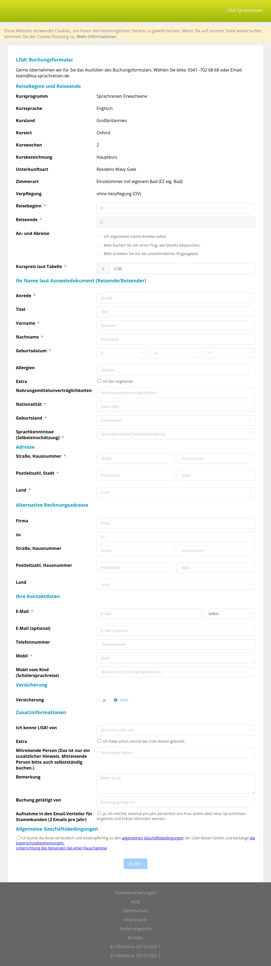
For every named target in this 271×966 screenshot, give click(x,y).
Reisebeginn (29, 206)
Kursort (24, 133)
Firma (22, 521)
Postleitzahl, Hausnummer (44, 565)
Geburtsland (29, 418)
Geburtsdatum (32, 351)
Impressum (135, 920)
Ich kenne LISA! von (37, 728)
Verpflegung (29, 194)
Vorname (26, 323)
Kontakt (135, 938)
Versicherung (30, 700)
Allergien (26, 368)
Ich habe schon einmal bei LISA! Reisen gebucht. (143, 741)
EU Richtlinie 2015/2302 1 (135, 947)
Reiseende (27, 219)
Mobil (22, 656)
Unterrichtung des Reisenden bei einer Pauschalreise (61, 848)
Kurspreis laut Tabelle (39, 266)
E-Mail (23, 611)
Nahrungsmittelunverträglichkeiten (54, 390)
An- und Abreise (33, 233)
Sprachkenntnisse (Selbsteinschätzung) (38, 434)
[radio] (132, 237)
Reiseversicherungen (135, 893)
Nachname (28, 337)
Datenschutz (135, 911)
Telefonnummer (33, 642)
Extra (22, 381)
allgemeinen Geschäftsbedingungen (153, 837)
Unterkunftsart (32, 169)
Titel (21, 309)
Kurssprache (29, 108)
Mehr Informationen (96, 36)
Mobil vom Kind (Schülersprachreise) (38, 672)
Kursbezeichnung (34, 157)
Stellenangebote (136, 929)
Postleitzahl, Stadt (35, 473)
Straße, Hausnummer (39, 456)
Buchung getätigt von (39, 800)
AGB (135, 902)
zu (19, 534)
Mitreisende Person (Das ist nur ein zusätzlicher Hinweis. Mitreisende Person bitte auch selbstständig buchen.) (53, 759)
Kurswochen (29, 145)
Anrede (24, 296)
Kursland (25, 120)
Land (22, 490)
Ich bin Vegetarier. (118, 381)
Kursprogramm (32, 96)
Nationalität (29, 404)
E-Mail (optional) (34, 628)
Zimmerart (27, 181)
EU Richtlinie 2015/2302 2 (135, 956)
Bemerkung (29, 777)
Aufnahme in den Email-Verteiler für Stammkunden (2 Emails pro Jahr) (54, 816)
